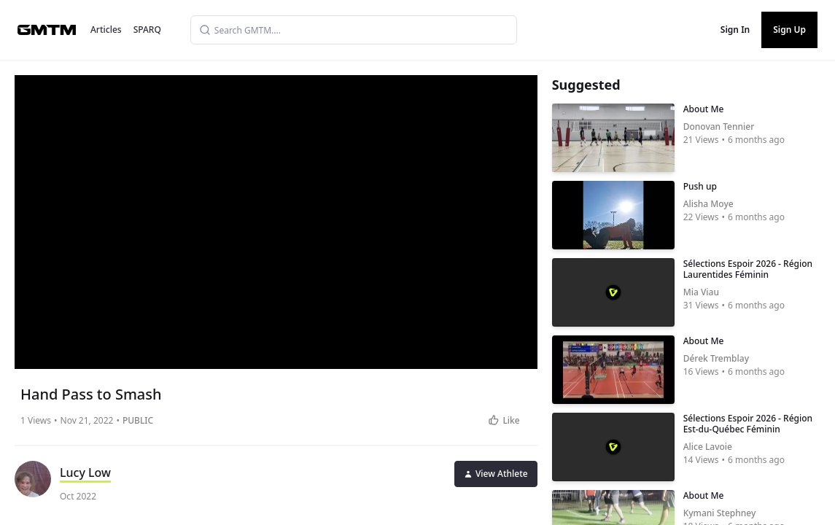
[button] (277, 216)
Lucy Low (85, 472)
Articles (106, 29)
